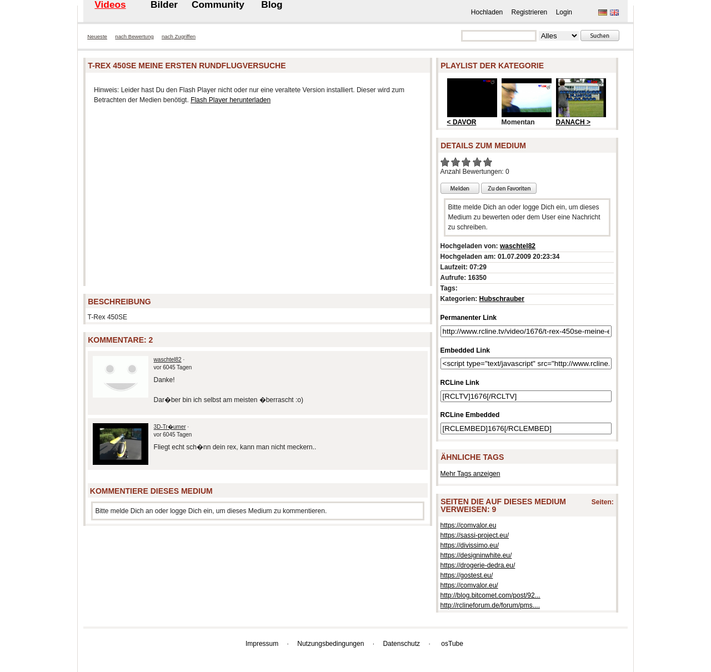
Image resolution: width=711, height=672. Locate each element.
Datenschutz (401, 644)
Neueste (97, 36)
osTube (452, 644)
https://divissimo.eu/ (469, 545)
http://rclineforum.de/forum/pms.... (490, 605)
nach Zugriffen (179, 36)
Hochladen (487, 12)
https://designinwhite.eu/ (476, 555)
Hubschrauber (501, 299)
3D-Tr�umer (170, 427)
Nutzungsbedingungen (330, 644)
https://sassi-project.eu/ (474, 535)
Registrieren (530, 12)
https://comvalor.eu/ (469, 585)
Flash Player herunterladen (231, 100)
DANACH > (573, 122)
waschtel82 (168, 360)
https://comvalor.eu (468, 525)
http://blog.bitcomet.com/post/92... (490, 595)
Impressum (262, 644)
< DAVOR (462, 122)
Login (564, 12)
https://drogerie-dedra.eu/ (477, 565)
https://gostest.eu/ (466, 575)
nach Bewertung (134, 36)
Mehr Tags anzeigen (470, 474)
